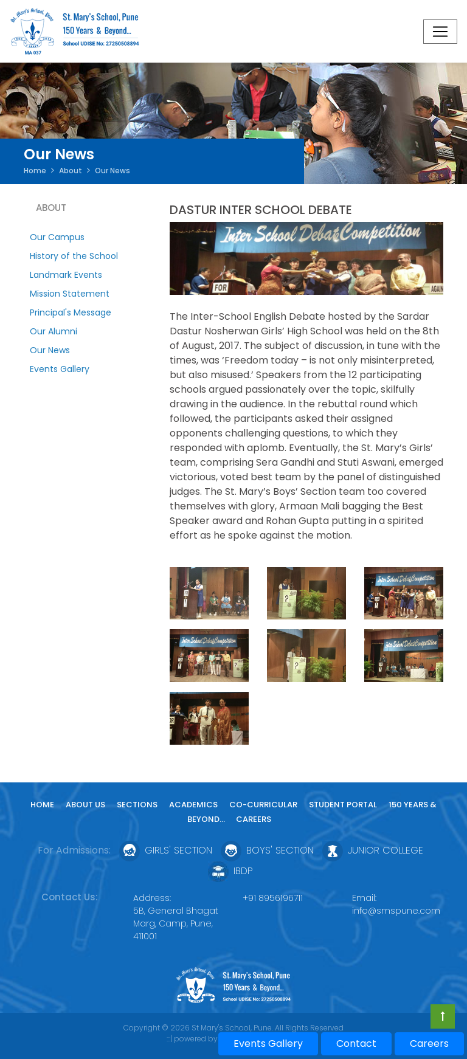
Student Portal (343, 804)
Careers (253, 819)
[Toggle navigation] (440, 31)
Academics (193, 804)
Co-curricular (263, 804)
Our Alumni (53, 331)
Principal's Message (70, 312)
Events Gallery (59, 369)
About (70, 170)
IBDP (230, 871)
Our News (50, 350)
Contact (356, 1043)
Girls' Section (165, 850)
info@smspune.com (396, 911)
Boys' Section (267, 850)
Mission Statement (69, 294)
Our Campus (57, 237)
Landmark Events (66, 275)
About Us (85, 804)
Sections (137, 804)
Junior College (372, 850)
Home (35, 170)
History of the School (74, 256)
